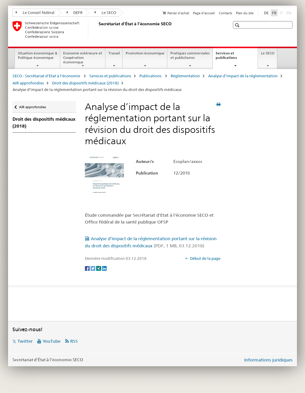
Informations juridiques (268, 360)
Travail (114, 53)
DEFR (75, 12)
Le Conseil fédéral (35, 12)
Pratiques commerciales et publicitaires (190, 55)
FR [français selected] (274, 12)
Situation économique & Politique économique (37, 55)
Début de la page (204, 258)
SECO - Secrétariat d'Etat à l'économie (47, 75)
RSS (74, 341)
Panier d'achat (178, 13)
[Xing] (99, 268)
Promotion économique (145, 53)
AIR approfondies (28, 83)
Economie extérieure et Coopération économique (82, 57)
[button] (238, 25)
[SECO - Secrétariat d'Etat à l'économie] (97, 29)
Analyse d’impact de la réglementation (243, 75)
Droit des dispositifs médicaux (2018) (85, 83)
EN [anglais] (289, 12)
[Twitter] (93, 268)
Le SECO (105, 12)
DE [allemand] (266, 12)
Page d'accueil (204, 13)
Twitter (25, 341)
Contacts (225, 13)
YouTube (51, 341)
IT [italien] (282, 12)
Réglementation (185, 75)
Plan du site (244, 13)
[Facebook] (88, 268)
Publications (150, 75)
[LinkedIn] (104, 268)
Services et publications (233, 57)
